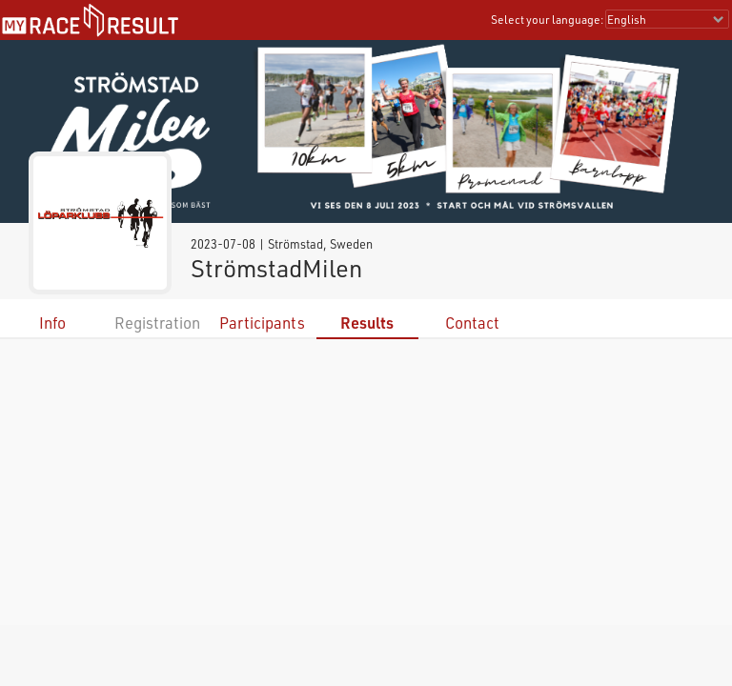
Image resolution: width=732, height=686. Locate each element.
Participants (262, 323)
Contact (472, 323)
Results (367, 323)
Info (52, 323)
